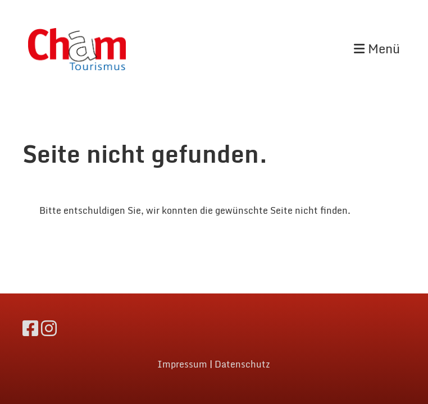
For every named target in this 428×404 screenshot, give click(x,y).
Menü (377, 49)
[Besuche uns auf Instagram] (49, 328)
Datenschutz (242, 364)
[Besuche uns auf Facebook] (30, 328)
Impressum (182, 364)
